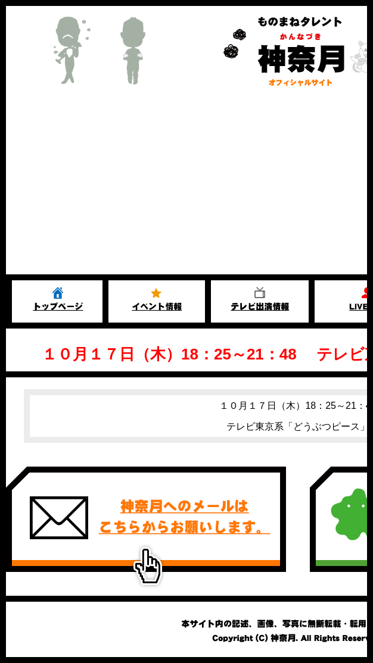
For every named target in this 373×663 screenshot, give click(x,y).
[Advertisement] (186, 185)
